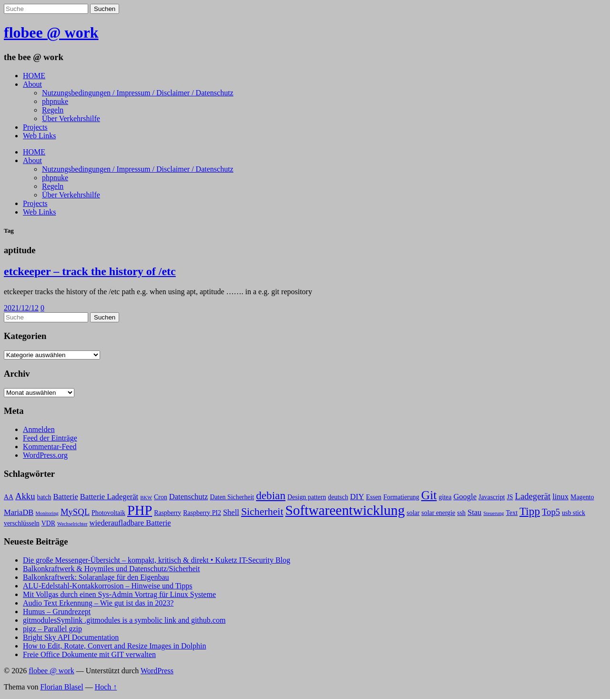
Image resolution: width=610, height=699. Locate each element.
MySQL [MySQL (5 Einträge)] (75, 512)
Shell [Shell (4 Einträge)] (231, 512)
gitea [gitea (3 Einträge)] (444, 497)
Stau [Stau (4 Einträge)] (474, 512)
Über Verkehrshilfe (71, 118)
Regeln (52, 110)
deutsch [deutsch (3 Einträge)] (338, 497)
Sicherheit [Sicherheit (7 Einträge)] (262, 511)
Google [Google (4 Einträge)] (465, 496)
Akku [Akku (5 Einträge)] (25, 496)
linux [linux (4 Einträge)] (560, 496)
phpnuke (55, 101)
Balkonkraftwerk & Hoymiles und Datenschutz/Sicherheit (111, 569)
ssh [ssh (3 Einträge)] (461, 512)
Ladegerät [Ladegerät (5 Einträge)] (533, 496)
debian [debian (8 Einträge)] (270, 495)
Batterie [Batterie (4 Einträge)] (65, 496)
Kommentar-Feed (50, 446)
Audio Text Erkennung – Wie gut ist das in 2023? (98, 603)
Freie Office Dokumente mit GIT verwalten (89, 654)
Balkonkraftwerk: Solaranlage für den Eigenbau (96, 577)
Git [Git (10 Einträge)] (429, 495)
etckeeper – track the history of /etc (90, 271)
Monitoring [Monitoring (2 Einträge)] (47, 513)
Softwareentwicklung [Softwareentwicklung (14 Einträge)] (345, 510)
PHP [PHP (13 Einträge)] (139, 510)
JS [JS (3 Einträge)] (510, 497)
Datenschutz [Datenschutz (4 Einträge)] (188, 496)
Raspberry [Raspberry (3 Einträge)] (167, 512)
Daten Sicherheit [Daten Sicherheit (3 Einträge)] (232, 497)
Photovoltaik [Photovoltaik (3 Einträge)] (108, 512)
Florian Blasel (61, 687)
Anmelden (39, 429)
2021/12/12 (21, 308)
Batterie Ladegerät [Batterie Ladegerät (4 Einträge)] (109, 496)
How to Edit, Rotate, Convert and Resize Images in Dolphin (114, 646)
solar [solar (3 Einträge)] (413, 512)
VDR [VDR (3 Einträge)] (48, 523)
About (32, 84)
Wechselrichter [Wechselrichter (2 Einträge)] (72, 523)
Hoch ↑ (106, 687)
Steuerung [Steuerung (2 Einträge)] (493, 513)
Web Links (39, 136)
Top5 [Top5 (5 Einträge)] (551, 512)
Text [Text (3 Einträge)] (512, 512)
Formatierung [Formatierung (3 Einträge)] (401, 497)
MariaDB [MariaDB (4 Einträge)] (18, 512)
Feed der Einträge (50, 438)
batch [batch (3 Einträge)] (44, 497)
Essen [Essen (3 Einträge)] (373, 497)
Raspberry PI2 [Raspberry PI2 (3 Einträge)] (202, 512)
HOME (34, 76)
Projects (35, 127)
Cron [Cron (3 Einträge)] (160, 497)
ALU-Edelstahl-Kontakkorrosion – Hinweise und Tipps (108, 586)
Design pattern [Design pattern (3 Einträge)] (306, 497)
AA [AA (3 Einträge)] (8, 497)
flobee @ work (51, 32)
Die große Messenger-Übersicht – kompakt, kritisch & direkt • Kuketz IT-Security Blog (156, 560)
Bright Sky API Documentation (71, 637)
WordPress (157, 671)
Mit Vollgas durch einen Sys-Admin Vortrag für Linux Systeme (119, 594)
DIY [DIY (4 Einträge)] (357, 496)
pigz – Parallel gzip (52, 629)
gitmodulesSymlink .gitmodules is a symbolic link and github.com (124, 620)
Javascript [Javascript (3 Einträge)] (491, 497)
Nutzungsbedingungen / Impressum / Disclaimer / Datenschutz (138, 93)
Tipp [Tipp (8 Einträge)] (529, 511)
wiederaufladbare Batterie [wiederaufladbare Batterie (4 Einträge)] (130, 522)
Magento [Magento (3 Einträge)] (582, 497)
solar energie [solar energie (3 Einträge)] (438, 512)
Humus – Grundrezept (57, 611)
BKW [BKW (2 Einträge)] (146, 497)
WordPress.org (45, 455)
